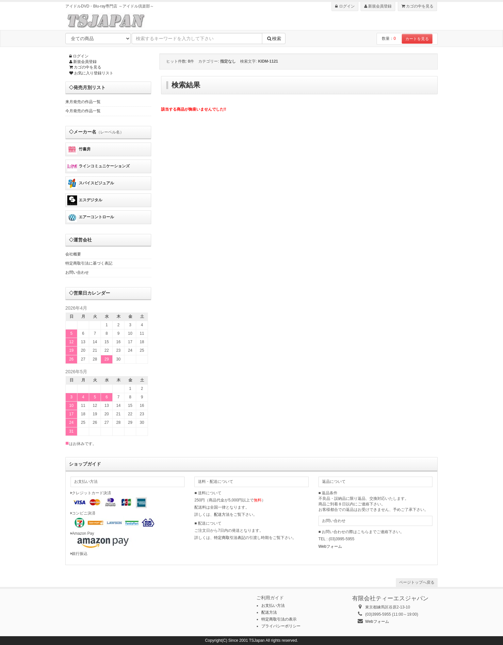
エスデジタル (84, 200)
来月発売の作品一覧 (83, 102)
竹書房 (78, 149)
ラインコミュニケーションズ (98, 166)
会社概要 (73, 254)
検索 (273, 38)
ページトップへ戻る (416, 582)
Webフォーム (330, 546)
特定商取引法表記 (229, 537)
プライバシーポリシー (280, 626)
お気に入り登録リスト (91, 73)
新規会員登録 (378, 6)
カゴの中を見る (417, 6)
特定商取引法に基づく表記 (88, 263)
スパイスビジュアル (90, 183)
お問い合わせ (77, 272)
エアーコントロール (90, 217)
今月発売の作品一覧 (83, 111)
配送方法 (222, 514)
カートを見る (417, 39)
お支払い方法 (273, 605)
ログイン (344, 6)
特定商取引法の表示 (279, 619)
